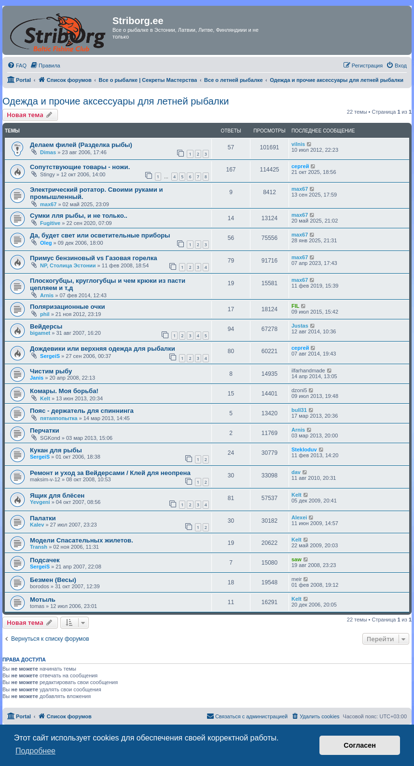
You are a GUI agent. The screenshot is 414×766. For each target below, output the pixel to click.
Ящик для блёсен (57, 495)
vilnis (298, 144)
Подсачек (45, 560)
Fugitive (50, 223)
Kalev (37, 525)
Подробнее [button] (35, 751)
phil (45, 314)
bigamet (40, 333)
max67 (48, 204)
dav (296, 472)
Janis (36, 378)
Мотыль (42, 599)
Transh (38, 547)
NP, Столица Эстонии (68, 265)
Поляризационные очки (67, 306)
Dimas (48, 152)
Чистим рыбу (51, 371)
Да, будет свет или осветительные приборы (100, 235)
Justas (299, 326)
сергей (300, 166)
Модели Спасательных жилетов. (81, 540)
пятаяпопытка (58, 418)
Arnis (47, 295)
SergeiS (50, 356)
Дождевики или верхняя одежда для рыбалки (102, 348)
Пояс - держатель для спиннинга (82, 410)
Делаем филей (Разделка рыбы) (81, 144)
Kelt (45, 398)
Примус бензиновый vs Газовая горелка (93, 258)
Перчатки (44, 430)
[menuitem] (17, 65)
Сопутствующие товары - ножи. (80, 167)
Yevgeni (40, 502)
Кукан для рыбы (56, 450)
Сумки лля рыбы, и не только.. (78, 215)
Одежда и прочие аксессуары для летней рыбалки (115, 101)
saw (296, 559)
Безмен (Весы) (53, 579)
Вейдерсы (46, 326)
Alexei (299, 517)
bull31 (299, 410)
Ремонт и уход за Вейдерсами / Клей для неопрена (110, 472)
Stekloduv (304, 449)
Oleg (46, 243)
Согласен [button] (360, 745)
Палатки (43, 518)
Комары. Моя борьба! (64, 391)
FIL (295, 306)
